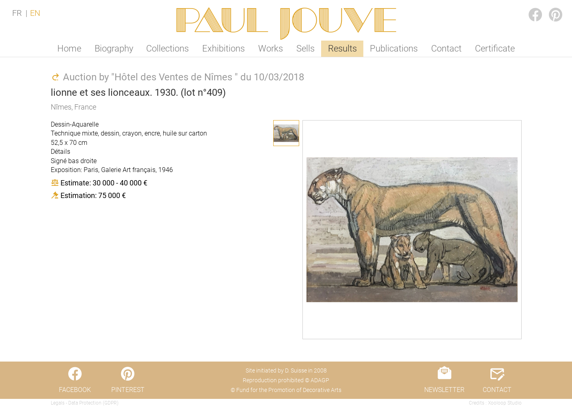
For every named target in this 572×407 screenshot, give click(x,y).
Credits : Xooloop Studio (495, 403)
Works (270, 48)
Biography (114, 48)
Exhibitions (223, 48)
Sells (305, 48)
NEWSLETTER (444, 390)
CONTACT (497, 390)
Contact (446, 48)
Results (342, 48)
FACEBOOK (529, 6)
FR (17, 13)
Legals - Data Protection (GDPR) (85, 403)
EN (35, 13)
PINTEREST (549, 6)
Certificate (495, 48)
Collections (167, 48)
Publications (394, 48)
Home (69, 48)
